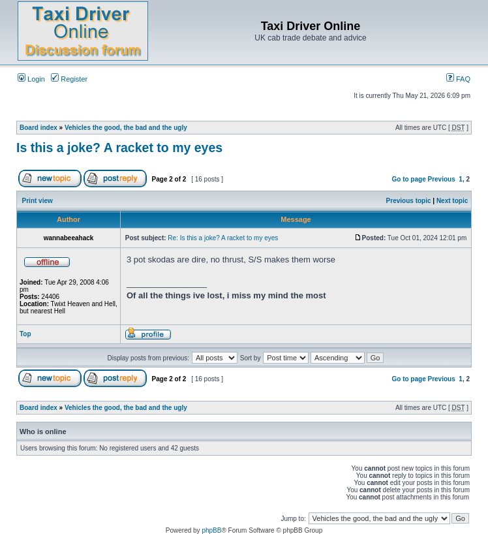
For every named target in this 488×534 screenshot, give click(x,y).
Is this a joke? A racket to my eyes (119, 147)
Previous (441, 179)
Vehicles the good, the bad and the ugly (126, 127)
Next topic (452, 200)
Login (31, 79)
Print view (37, 200)
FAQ (458, 79)
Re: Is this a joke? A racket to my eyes (223, 238)
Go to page (408, 179)
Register (69, 79)
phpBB (211, 530)
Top (25, 334)
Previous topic (408, 200)
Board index (38, 127)
